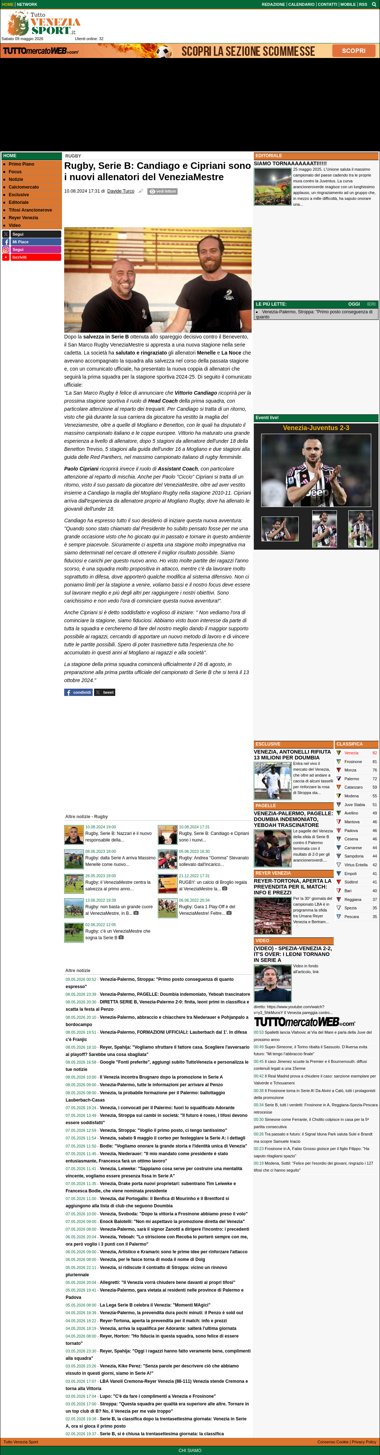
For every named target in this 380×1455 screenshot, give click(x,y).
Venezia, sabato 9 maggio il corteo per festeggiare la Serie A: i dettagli (172, 1138)
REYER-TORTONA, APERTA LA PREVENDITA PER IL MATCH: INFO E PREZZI (292, 886)
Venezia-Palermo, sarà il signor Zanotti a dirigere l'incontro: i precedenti (174, 1229)
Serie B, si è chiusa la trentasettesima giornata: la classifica (162, 1433)
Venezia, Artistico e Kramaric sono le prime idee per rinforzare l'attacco (174, 1251)
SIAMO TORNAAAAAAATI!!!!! (290, 163)
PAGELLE (266, 805)
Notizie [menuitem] (13, 179)
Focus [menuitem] (12, 171)
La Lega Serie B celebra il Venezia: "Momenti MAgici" (155, 1305)
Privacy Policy (364, 1442)
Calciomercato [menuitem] (21, 187)
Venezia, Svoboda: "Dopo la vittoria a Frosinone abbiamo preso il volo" (174, 1213)
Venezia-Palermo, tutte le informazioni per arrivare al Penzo (161, 1084)
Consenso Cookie (333, 1442)
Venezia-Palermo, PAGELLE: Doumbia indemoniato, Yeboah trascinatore (175, 994)
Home (9, 155)
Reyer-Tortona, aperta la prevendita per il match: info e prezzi (163, 1320)
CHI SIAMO (190, 1450)
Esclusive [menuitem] (16, 194)
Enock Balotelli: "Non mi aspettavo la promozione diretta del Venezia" (172, 1221)
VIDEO (262, 940)
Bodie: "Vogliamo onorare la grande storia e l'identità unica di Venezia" (173, 1146)
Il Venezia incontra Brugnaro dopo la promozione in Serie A (161, 1077)
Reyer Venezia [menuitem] (20, 217)
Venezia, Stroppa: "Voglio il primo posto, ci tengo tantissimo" (163, 1130)
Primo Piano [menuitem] (18, 164)
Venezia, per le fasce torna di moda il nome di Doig (152, 1259)
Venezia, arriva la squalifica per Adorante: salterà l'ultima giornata (168, 1328)
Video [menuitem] (11, 225)
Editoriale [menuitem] (16, 202)
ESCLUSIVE (268, 744)
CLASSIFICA (350, 744)
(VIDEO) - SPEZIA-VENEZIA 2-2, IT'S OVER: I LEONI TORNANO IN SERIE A (293, 954)
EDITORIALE (269, 155)
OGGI (354, 304)
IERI (371, 304)
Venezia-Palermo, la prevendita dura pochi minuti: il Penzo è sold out (171, 1312)
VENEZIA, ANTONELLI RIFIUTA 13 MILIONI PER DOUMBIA (292, 755)
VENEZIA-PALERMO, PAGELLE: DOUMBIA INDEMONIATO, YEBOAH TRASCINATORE (293, 819)
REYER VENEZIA (273, 873)
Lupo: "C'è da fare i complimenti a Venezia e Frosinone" (158, 1396)
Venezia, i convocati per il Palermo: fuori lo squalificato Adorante (167, 1107)
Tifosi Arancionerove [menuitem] (27, 210)
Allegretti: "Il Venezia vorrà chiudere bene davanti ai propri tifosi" (167, 1282)
